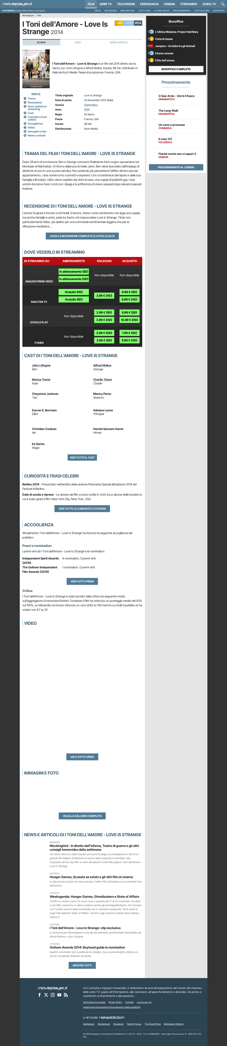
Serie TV (106, 4)
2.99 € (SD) (104, 312)
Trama (32, 98)
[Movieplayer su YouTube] (59, 995)
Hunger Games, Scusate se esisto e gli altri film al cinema (91, 877)
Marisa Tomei (41, 379)
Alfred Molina (102, 365)
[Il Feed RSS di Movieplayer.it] (66, 995)
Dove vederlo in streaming (37, 108)
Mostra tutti (82, 965)
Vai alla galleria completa (82, 816)
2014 (87, 109)
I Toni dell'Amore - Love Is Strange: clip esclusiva (85, 928)
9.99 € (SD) (129, 312)
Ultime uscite (161, 10)
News (98, 10)
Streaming (188, 4)
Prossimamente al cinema (176, 167)
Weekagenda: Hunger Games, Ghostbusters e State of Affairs (94, 897)
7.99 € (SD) (129, 333)
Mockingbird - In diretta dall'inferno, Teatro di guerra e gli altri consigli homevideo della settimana (94, 848)
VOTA (138, 23)
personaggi (149, 4)
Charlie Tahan (102, 379)
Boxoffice (218, 10)
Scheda (41, 42)
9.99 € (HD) (129, 340)
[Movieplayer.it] (17, 4)
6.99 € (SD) (129, 292)
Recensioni (111, 10)
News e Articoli (119, 42)
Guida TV (209, 4)
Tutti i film (144, 10)
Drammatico (91, 105)
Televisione (126, 4)
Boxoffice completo (176, 69)
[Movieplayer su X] (46, 995)
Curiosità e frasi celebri (37, 118)
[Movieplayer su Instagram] (52, 995)
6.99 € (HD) (129, 299)
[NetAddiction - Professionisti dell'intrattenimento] (111, 1018)
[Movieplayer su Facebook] (39, 995)
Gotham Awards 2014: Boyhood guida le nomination (87, 947)
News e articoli (36, 135)
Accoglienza (35, 123)
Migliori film (127, 10)
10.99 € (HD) (129, 320)
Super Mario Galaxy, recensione (30, 10)
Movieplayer (28, 15)
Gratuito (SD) (74, 299)
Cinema (169, 4)
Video (78, 42)
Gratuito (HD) (74, 292)
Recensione (35, 102)
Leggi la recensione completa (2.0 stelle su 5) (82, 236)
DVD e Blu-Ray (201, 10)
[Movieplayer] (52, 988)
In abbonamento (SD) (73, 271)
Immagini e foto (37, 131)
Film (91, 4)
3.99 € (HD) (104, 295)
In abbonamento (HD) (73, 279)
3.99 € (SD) (104, 340)
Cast (31, 113)
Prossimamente (181, 10)
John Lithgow (41, 365)
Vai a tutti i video (82, 757)
